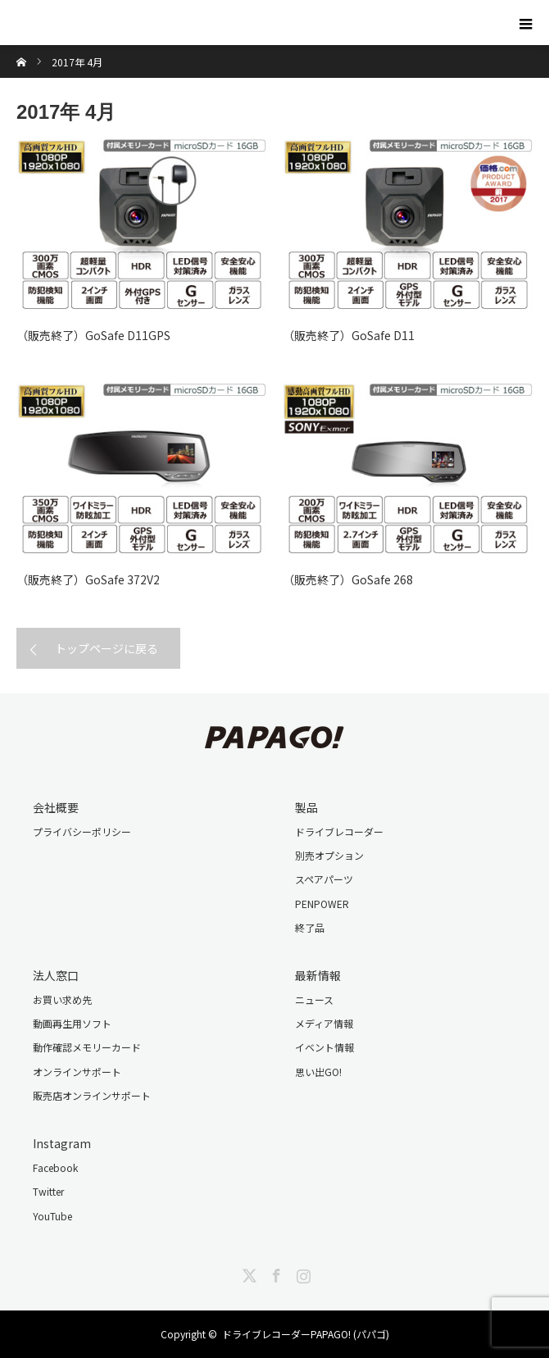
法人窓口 (56, 975)
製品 (306, 807)
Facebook (55, 1167)
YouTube (52, 1216)
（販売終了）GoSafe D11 (349, 335)
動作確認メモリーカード (87, 1047)
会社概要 (56, 807)
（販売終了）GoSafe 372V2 (88, 579)
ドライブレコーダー (339, 831)
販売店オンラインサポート (92, 1095)
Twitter (48, 1191)
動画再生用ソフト (72, 1023)
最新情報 (318, 975)
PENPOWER (322, 904)
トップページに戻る (106, 648)
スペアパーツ (324, 879)
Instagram (62, 1143)
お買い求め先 (62, 999)
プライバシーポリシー (82, 831)
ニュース (314, 999)
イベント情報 (324, 1047)
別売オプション (329, 855)
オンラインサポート (77, 1072)
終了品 (309, 927)
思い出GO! (318, 1072)
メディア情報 (324, 1023)
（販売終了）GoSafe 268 (348, 579)
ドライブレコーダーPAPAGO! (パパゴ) (305, 1334)
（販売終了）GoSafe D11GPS (93, 335)
